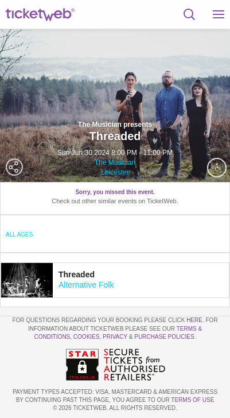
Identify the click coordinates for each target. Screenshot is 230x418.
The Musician (115, 162)
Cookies (86, 337)
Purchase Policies (164, 337)
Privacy (115, 337)
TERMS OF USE (192, 400)
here (194, 320)
